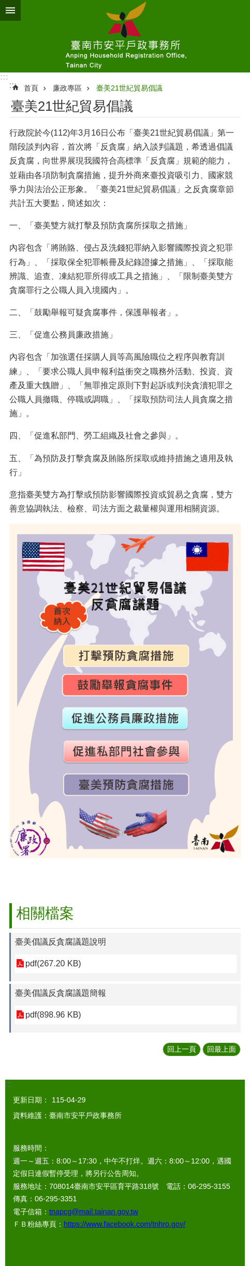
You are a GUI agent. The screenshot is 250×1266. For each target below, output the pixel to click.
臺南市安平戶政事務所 (125, 36)
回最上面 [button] (221, 1049)
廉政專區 (67, 88)
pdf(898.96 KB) (53, 1014)
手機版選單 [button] (10, 10)
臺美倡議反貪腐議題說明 (60, 941)
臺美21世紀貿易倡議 (129, 88)
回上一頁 (181, 1049)
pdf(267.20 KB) (53, 963)
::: (4, 76)
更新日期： (31, 1100)
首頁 (31, 88)
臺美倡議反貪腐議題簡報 (60, 993)
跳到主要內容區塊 (5, 5)
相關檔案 (45, 913)
